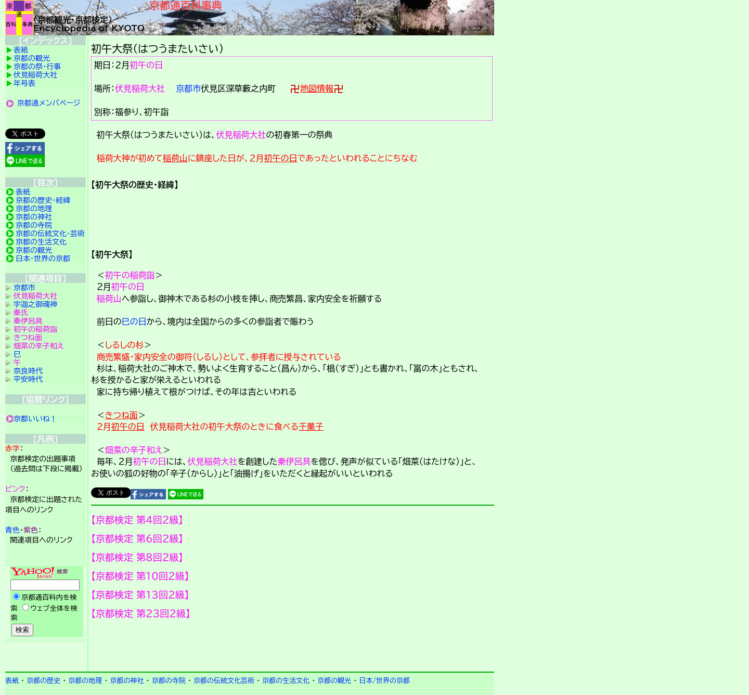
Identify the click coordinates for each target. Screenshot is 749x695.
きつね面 (121, 415)
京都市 (188, 88)
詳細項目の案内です (292, 215)
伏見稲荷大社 (140, 88)
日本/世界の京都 (384, 680)
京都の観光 (32, 58)
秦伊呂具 (294, 461)
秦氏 (21, 312)
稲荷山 (175, 158)
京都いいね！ (35, 418)
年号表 (24, 83)
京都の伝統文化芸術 (223, 680)
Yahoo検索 (45, 602)
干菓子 (311, 426)
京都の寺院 (34, 225)
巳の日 (134, 321)
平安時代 (28, 379)
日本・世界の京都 (43, 258)
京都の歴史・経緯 (43, 200)
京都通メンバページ (49, 103)
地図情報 (317, 88)
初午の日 (146, 65)
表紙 (21, 50)
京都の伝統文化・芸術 (50, 233)
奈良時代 (28, 371)
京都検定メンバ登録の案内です (292, 645)
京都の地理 (34, 208)
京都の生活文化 (41, 242)
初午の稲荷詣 (130, 275)
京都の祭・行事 (37, 66)
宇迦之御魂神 (35, 304)
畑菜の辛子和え (134, 450)
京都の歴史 (43, 680)
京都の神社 (34, 217)
